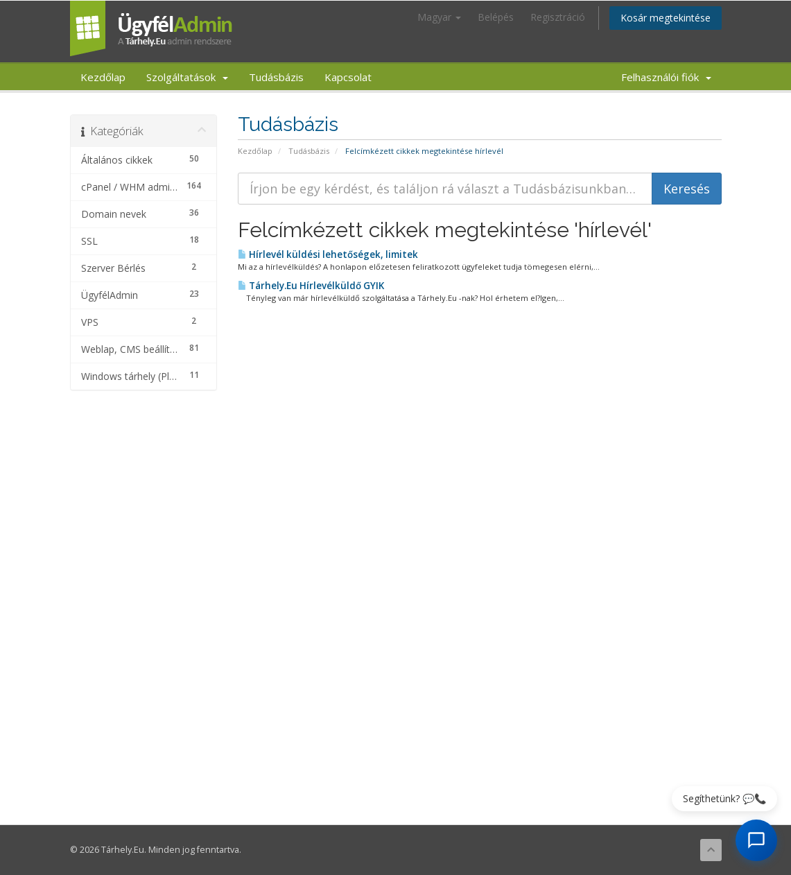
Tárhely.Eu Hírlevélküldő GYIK (311, 285)
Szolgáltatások (187, 77)
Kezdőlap (102, 77)
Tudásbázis (276, 77)
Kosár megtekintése (665, 17)
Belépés (496, 17)
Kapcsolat (348, 77)
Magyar (439, 17)
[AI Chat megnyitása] (756, 840)
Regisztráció (557, 17)
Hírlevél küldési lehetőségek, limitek (328, 254)
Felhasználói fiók (666, 77)
